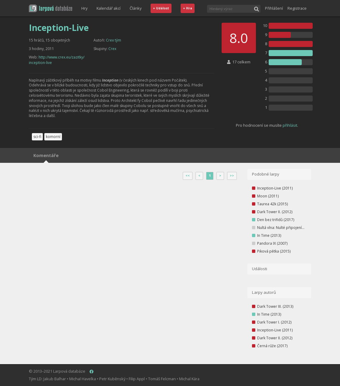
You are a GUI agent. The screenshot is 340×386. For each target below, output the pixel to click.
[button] (50, 8)
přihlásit (290, 125)
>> (232, 175)
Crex (112, 48)
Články (135, 8)
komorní (53, 136)
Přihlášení (274, 8)
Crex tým (113, 40)
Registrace (297, 8)
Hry (84, 8)
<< (187, 175)
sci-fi (37, 136)
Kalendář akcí (109, 8)
